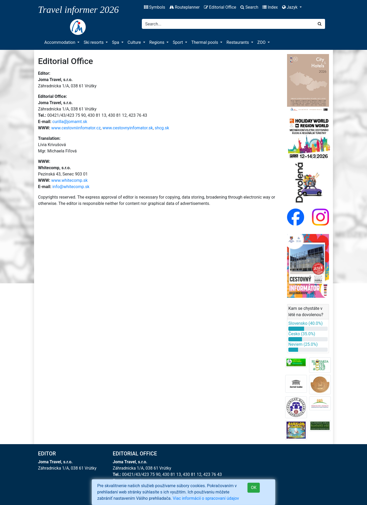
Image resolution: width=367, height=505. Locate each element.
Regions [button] (157, 42)
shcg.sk (162, 127)
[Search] (228, 24)
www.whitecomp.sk (69, 180)
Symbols (154, 7)
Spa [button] (116, 42)
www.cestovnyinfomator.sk (127, 127)
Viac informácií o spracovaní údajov (206, 498)
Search (249, 7)
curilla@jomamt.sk (69, 121)
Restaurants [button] (238, 42)
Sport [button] (178, 42)
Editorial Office (220, 7)
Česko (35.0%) (301, 333)
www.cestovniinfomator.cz (75, 127)
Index (270, 7)
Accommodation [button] (60, 42)
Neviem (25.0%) (303, 344)
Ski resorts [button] (94, 42)
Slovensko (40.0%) (305, 323)
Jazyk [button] (290, 7)
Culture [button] (135, 42)
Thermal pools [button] (205, 42)
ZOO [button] (262, 42)
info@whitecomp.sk (70, 186)
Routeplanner (184, 7)
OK (253, 487)
